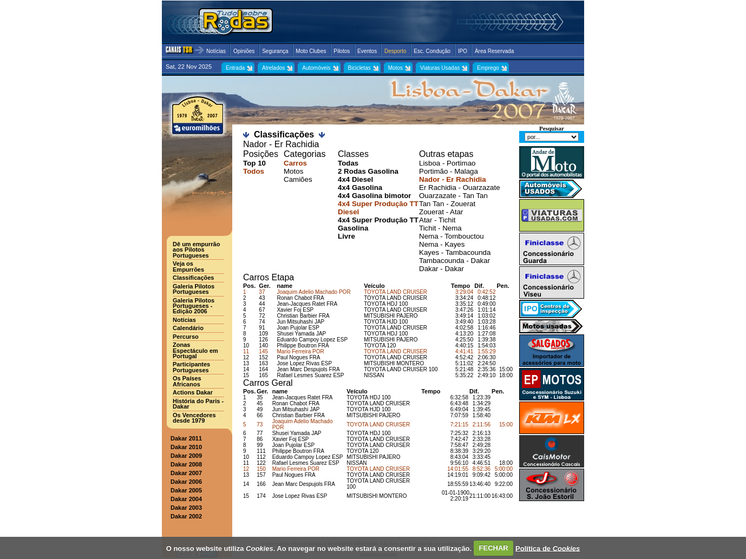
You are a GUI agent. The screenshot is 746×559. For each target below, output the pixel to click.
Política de (547, 548)
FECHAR (493, 548)
